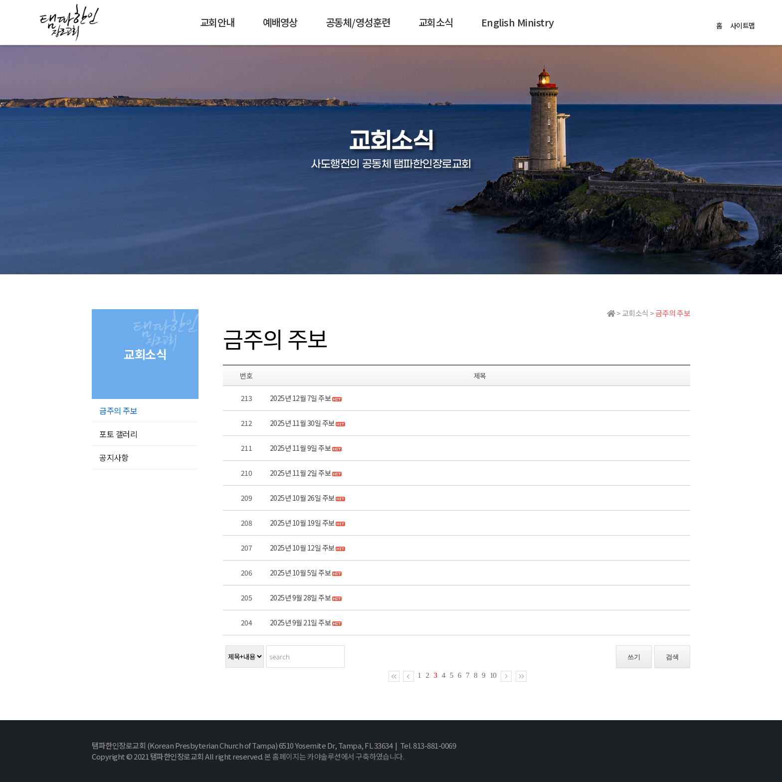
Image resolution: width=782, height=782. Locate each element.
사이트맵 (742, 25)
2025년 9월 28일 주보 (300, 597)
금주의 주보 (118, 410)
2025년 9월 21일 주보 (300, 622)
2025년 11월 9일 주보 (300, 448)
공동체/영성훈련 (358, 22)
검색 (672, 657)
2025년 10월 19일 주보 (302, 523)
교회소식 (435, 22)
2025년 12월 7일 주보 (300, 398)
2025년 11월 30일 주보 (302, 423)
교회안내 (217, 22)
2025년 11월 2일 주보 (300, 473)
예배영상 (280, 22)
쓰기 (633, 657)
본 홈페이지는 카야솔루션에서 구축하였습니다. (334, 756)
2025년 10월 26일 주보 (302, 498)
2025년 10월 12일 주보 (302, 548)
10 (493, 675)
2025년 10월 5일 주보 (300, 573)
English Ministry (517, 22)
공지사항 (113, 457)
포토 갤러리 (118, 434)
